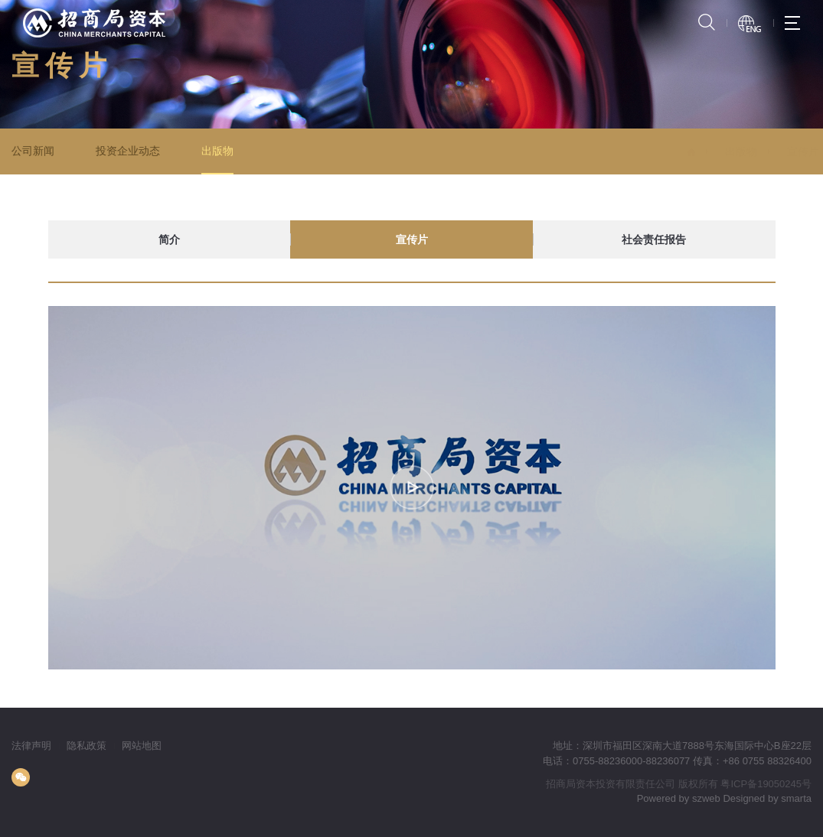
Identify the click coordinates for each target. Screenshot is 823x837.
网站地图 (142, 745)
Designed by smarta (767, 798)
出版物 (217, 151)
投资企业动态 (127, 151)
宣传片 (780, 151)
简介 (169, 239)
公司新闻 (32, 151)
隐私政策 (86, 745)
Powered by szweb (678, 798)
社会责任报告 (654, 239)
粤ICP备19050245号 (766, 784)
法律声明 (31, 745)
